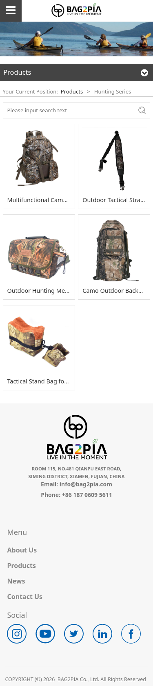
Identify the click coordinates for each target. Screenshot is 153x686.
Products (72, 91)
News (16, 581)
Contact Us (24, 596)
